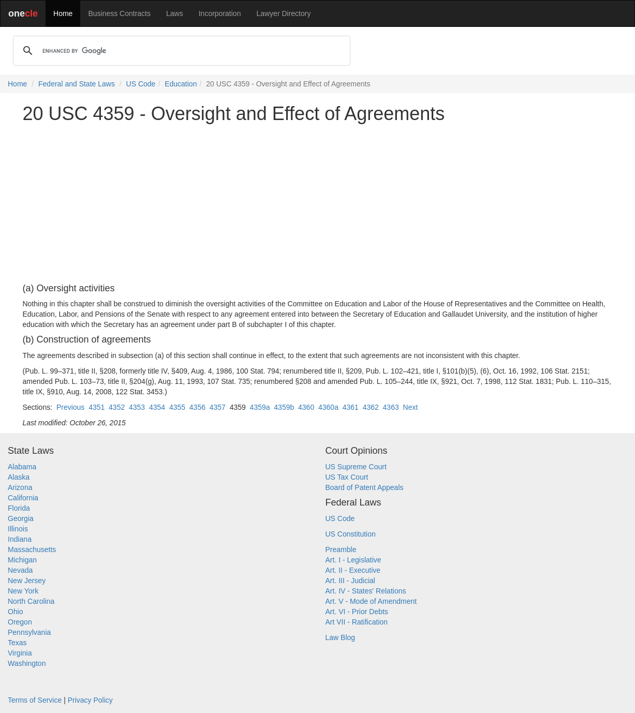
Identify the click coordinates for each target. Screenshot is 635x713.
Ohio (15, 611)
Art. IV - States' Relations (366, 591)
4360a (328, 407)
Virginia (20, 653)
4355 (177, 407)
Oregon (20, 622)
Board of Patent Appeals (365, 487)
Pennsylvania (29, 632)
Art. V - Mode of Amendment (371, 601)
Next (410, 407)
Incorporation (220, 13)
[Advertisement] (318, 203)
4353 (137, 407)
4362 (371, 407)
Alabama (22, 467)
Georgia (21, 518)
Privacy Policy (90, 700)
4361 (351, 407)
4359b (284, 407)
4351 (96, 407)
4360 (306, 407)
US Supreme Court (356, 467)
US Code (141, 84)
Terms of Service (35, 700)
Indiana (20, 539)
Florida (19, 508)
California (23, 498)
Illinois (18, 529)
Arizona (20, 487)
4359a (260, 407)
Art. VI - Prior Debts (357, 611)
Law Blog (341, 637)
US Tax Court (347, 477)
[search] (180, 50)
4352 (117, 407)
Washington (27, 663)
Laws (174, 13)
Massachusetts (32, 549)
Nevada (20, 570)
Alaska (18, 477)
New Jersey (27, 580)
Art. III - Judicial (350, 580)
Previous (70, 407)
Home (62, 13)
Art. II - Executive (353, 570)
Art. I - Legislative (353, 560)
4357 (218, 407)
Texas (17, 642)
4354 (157, 407)
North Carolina (31, 601)
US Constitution (351, 534)
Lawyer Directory (283, 13)
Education (181, 84)
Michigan (22, 560)
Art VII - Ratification (357, 622)
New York (23, 591)
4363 (391, 407)
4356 (197, 407)
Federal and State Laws (76, 84)
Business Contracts (119, 13)
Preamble (341, 549)
